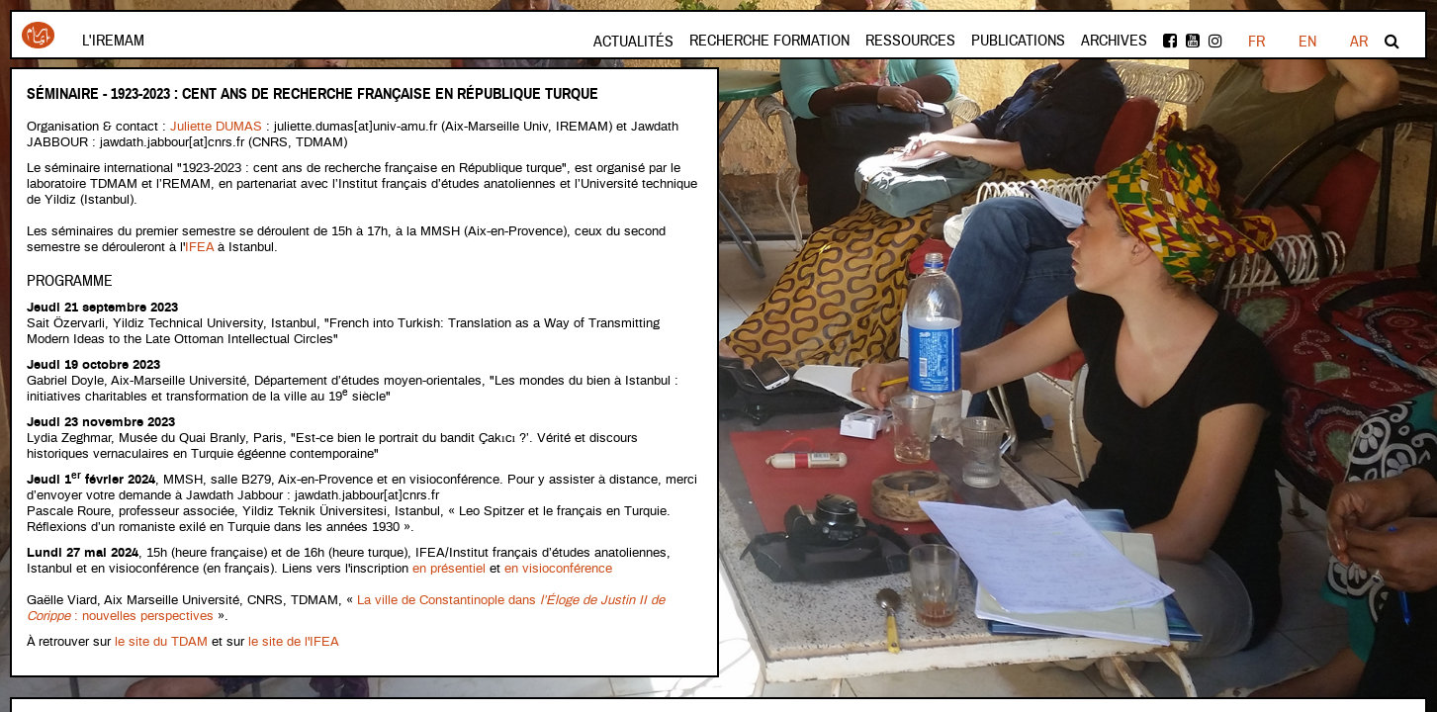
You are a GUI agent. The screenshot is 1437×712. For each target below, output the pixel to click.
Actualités (633, 41)
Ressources (910, 40)
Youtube (1193, 40)
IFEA (201, 247)
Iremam (38, 35)
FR (1256, 41)
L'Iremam (113, 40)
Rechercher (1392, 40)
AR (1359, 41)
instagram (1215, 40)
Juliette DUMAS (216, 127)
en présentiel (449, 569)
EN (1307, 41)
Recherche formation (769, 40)
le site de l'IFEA (293, 642)
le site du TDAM (161, 642)
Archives (1114, 40)
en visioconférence (558, 569)
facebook (1170, 40)
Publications (1018, 40)
